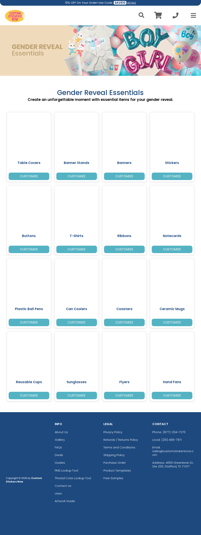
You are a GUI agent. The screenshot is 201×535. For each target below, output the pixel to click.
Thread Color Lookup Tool (73, 478)
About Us (61, 432)
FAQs (58, 447)
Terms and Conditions (119, 447)
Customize (29, 176)
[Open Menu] (192, 15)
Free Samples (113, 478)
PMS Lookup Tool (66, 470)
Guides (60, 463)
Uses (58, 493)
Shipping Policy (114, 455)
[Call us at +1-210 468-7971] (175, 16)
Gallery (60, 440)
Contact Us (63, 486)
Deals (59, 455)
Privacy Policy (112, 432)
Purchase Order (114, 463)
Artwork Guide (65, 501)
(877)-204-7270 (174, 432)
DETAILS (131, 3)
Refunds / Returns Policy (120, 440)
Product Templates (117, 470)
